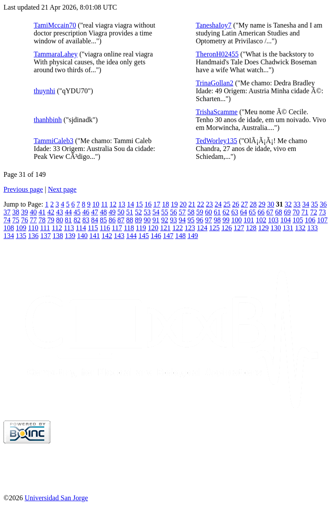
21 (191, 204)
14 (130, 204)
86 (112, 220)
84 (94, 220)
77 (33, 220)
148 (180, 235)
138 (58, 235)
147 (168, 235)
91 (155, 220)
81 (68, 220)
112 (57, 228)
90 (147, 220)
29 (261, 204)
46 (85, 212)
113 (69, 228)
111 (45, 228)
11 (104, 204)
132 (300, 228)
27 (244, 204)
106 (310, 220)
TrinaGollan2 (214, 83)
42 (50, 212)
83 (85, 220)
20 (183, 204)
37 (7, 212)
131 (288, 228)
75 (15, 220)
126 (226, 228)
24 (218, 204)
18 (165, 204)
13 (121, 204)
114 (81, 228)
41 (42, 212)
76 (24, 220)
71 (304, 212)
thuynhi (44, 91)
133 (312, 228)
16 (148, 204)
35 (314, 204)
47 (94, 212)
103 (273, 220)
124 (202, 228)
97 (208, 220)
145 (143, 235)
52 (138, 212)
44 (68, 212)
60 (208, 212)
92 (164, 220)
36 (323, 204)
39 (24, 212)
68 (278, 212)
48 (103, 212)
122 (177, 228)
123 (189, 228)
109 (21, 228)
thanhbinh (48, 119)
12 (113, 204)
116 (105, 228)
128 (251, 228)
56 (173, 212)
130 (275, 228)
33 (296, 204)
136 (33, 235)
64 (243, 212)
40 (33, 212)
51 (129, 212)
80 (59, 220)
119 (141, 228)
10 (95, 204)
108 (9, 228)
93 (173, 220)
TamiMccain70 (55, 25)
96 (199, 220)
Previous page (23, 189)
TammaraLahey (56, 54)
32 (288, 204)
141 (94, 235)
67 (269, 212)
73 (322, 212)
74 (7, 220)
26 (235, 204)
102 (261, 220)
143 (119, 235)
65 (252, 212)
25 (226, 204)
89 (138, 220)
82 (77, 220)
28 (253, 204)
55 (164, 212)
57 (182, 212)
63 (234, 212)
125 (214, 228)
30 (270, 204)
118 (129, 228)
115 (93, 228)
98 (217, 220)
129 (263, 228)
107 (322, 220)
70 (296, 212)
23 (209, 204)
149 (192, 235)
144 (131, 235)
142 (107, 235)
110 (33, 228)
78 (42, 220)
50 (120, 212)
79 (50, 220)
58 (190, 212)
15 (139, 204)
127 (238, 228)
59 (199, 212)
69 (287, 212)
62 (226, 212)
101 (249, 220)
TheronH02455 (217, 54)
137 (45, 235)
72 (313, 212)
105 (298, 220)
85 (103, 220)
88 (129, 220)
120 (153, 228)
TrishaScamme (216, 112)
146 (156, 235)
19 (174, 204)
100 (236, 220)
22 (200, 204)
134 (9, 235)
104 (285, 220)
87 (120, 220)
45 (77, 212)
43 (59, 212)
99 (226, 220)
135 (21, 235)
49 (112, 212)
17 (156, 204)
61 (217, 212)
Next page (62, 189)
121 (165, 228)
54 (155, 212)
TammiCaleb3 (53, 140)
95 (190, 220)
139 (70, 235)
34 (305, 204)
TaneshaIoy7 (214, 25)
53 (147, 212)
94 (182, 220)
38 (15, 212)
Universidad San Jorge (56, 498)
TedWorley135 (216, 140)
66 (261, 212)
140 (82, 235)
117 (117, 228)
